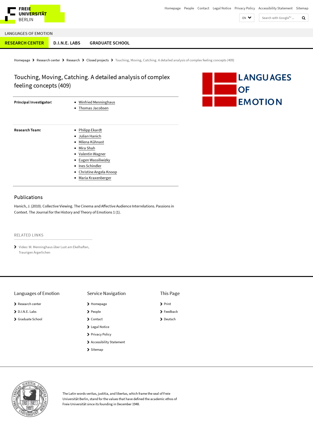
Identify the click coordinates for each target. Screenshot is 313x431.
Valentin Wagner (92, 153)
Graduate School (110, 43)
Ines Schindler (90, 165)
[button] (246, 18)
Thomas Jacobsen (93, 108)
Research (73, 60)
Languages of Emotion (29, 33)
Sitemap (302, 8)
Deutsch (170, 319)
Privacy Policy (245, 8)
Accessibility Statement (276, 8)
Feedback (171, 311)
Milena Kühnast (91, 141)
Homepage (173, 8)
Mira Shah (87, 148)
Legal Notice (222, 8)
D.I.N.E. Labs (66, 43)
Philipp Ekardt (90, 130)
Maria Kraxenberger (95, 177)
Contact (203, 8)
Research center (24, 43)
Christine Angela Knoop (98, 171)
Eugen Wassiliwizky (94, 159)
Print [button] (167, 304)
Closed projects (97, 60)
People (189, 8)
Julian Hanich (90, 136)
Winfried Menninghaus (97, 102)
